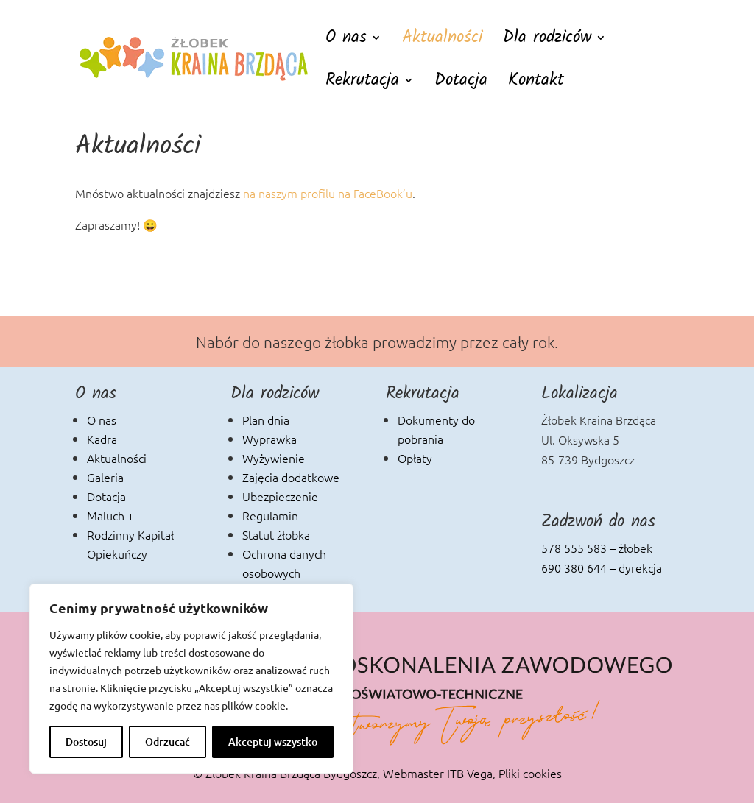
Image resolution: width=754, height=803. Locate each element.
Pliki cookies (530, 773)
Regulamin (270, 515)
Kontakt (536, 84)
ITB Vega (470, 773)
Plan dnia (265, 419)
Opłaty (415, 458)
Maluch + (110, 515)
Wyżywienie (273, 458)
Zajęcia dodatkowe (290, 477)
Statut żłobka (276, 534)
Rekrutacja (362, 84)
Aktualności (442, 41)
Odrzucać (167, 742)
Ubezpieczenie (280, 496)
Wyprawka (269, 439)
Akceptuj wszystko (272, 742)
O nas (346, 41)
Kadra (102, 439)
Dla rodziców (547, 41)
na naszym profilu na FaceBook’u (327, 193)
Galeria (105, 477)
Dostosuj (86, 742)
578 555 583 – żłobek (596, 548)
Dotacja (460, 84)
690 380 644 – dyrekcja (601, 567)
